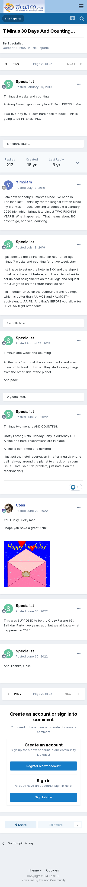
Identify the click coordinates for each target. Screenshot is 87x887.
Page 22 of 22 (43, 64)
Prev (15, 64)
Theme (35, 870)
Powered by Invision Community (44, 880)
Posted (34, 87)
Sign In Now (43, 797)
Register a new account (43, 766)
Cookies (52, 870)
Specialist (15, 43)
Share (21, 824)
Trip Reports (40, 48)
